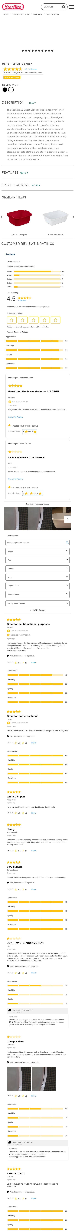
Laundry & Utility (21, 14)
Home (6, 14)
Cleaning (37, 14)
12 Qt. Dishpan (19, 234)
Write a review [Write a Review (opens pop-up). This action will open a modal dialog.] (12, 77)
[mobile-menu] (71, 7)
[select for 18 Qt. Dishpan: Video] (52, 50)
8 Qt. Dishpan (55, 234)
